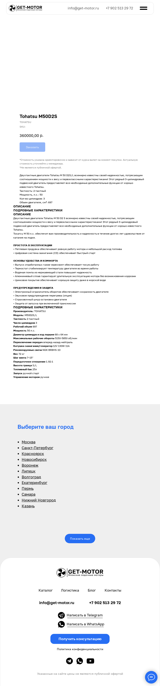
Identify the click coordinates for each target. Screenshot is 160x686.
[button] (79, 639)
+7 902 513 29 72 (119, 8)
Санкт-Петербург (37, 447)
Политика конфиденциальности (80, 649)
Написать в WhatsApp (85, 624)
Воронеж (30, 465)
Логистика (70, 590)
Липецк (28, 471)
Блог (92, 590)
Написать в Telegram (85, 615)
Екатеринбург (34, 482)
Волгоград (31, 477)
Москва (28, 442)
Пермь (28, 488)
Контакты (113, 590)
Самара (28, 494)
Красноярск (33, 453)
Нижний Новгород (39, 500)
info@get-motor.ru (83, 8)
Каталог (46, 590)
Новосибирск (34, 459)
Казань (28, 506)
